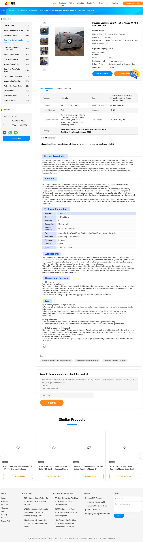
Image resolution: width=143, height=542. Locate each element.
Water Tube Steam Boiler (16, 86)
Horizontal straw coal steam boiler (87, 360)
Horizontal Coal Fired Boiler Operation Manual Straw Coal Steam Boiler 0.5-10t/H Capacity (123, 469)
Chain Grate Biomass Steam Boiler (16, 48)
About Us (4, 508)
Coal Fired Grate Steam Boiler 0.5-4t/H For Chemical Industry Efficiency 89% (17, 469)
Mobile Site (5, 518)
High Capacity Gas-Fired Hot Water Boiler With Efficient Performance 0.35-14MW (65, 523)
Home (3, 498)
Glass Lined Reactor (16, 95)
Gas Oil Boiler (16, 26)
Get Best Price (102, 73)
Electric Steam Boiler (16, 55)
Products (4, 501)
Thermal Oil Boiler (16, 35)
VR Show (4, 505)
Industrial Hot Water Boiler (16, 30)
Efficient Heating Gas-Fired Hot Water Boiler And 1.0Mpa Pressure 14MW (66, 501)
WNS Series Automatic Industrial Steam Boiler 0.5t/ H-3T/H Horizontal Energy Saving (36, 512)
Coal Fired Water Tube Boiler (16, 70)
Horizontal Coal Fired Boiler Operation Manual (56, 360)
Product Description (64, 89)
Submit (52, 402)
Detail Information (46, 89)
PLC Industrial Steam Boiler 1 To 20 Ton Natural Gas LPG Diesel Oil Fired (36, 501)
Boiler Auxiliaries (16, 100)
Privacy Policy (6, 521)
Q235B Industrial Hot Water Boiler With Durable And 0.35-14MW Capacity (66, 512)
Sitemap (4, 515)
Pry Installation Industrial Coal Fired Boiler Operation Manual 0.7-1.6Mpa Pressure (89, 469)
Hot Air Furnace (16, 91)
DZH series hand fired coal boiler (115, 360)
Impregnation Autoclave (16, 81)
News (3, 511)
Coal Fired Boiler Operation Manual (16, 41)
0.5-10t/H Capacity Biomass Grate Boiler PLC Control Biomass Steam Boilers (53, 469)
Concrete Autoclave (16, 59)
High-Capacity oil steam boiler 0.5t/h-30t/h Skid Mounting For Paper (35, 523)
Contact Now (16, 138)
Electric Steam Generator (16, 76)
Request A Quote (133, 3)
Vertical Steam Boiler (16, 64)
